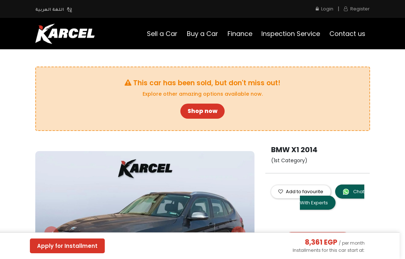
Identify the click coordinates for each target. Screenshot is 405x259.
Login (324, 8)
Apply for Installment (67, 246)
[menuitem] (163, 33)
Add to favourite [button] (300, 191)
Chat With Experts (332, 197)
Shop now (202, 111)
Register (357, 8)
